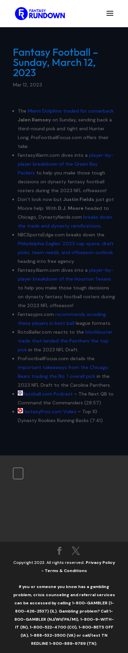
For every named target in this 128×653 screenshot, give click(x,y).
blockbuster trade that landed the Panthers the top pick (65, 341)
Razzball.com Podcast (48, 394)
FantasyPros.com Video (49, 411)
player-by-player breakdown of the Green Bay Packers (66, 164)
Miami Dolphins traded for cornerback (71, 111)
